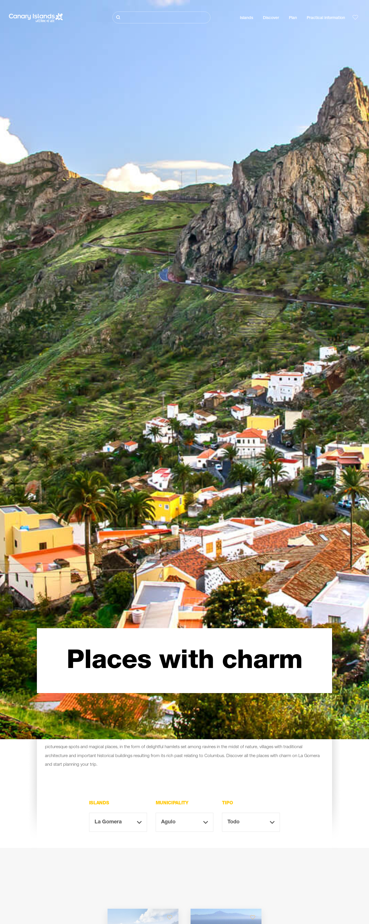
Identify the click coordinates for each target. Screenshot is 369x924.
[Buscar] (161, 17)
